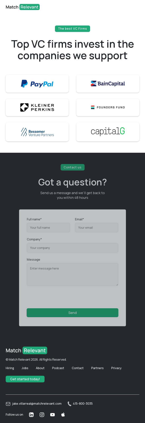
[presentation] (55, 296)
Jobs (25, 368)
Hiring (10, 368)
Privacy (116, 368)
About (40, 368)
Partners (97, 368)
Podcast (58, 368)
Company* (34, 239)
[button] (133, 7)
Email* (79, 219)
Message (33, 259)
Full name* (34, 219)
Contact (78, 368)
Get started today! (25, 379)
